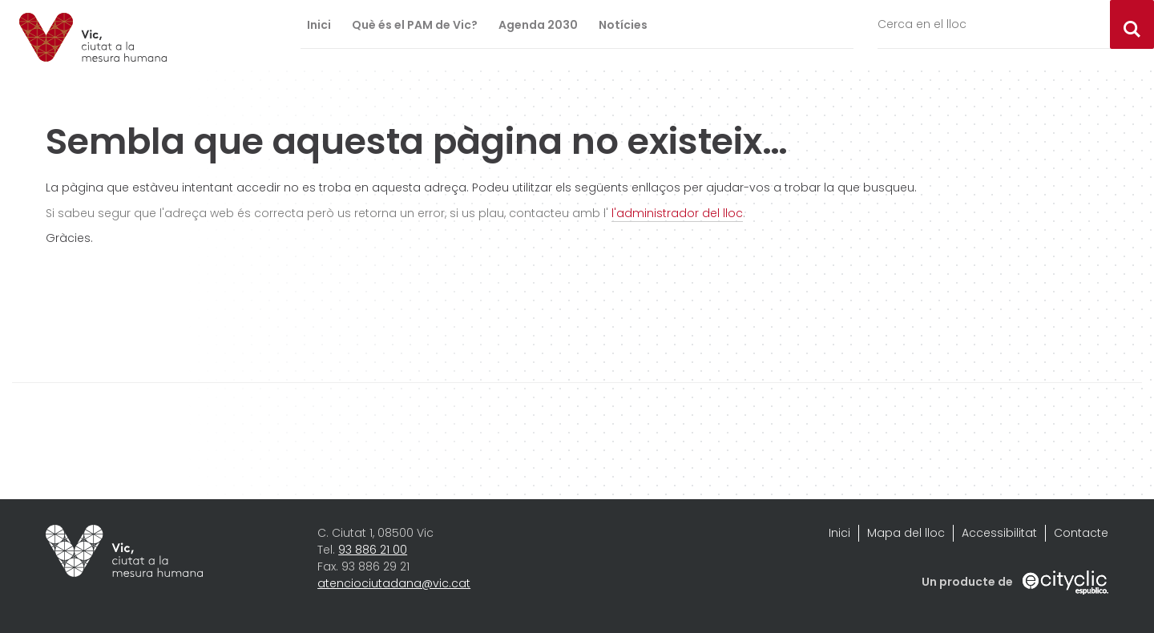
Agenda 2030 (538, 25)
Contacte (1081, 533)
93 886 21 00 (372, 550)
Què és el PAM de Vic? (415, 25)
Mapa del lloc (906, 533)
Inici (319, 25)
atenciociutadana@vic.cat (393, 583)
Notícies (623, 25)
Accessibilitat (999, 533)
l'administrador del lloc (677, 213)
